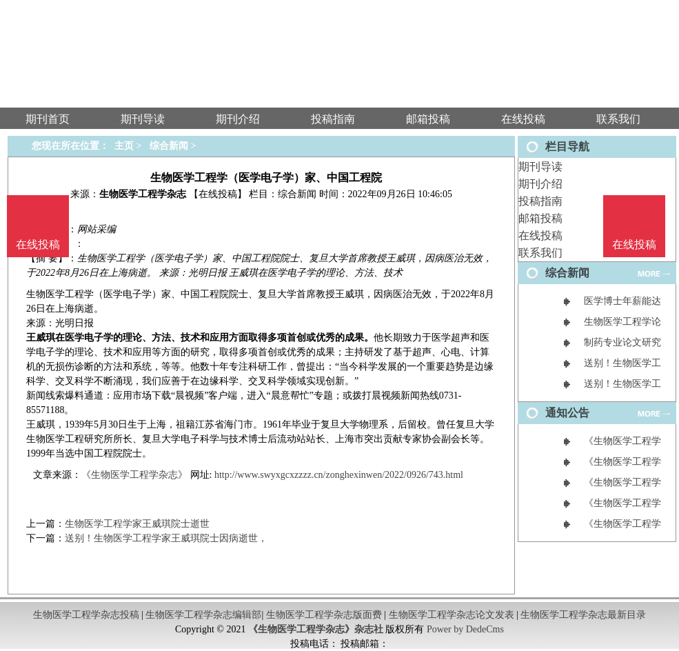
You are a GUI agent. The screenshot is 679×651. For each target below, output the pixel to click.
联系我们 (540, 253)
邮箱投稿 (540, 218)
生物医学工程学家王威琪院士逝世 (137, 524)
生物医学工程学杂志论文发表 (451, 615)
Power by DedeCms (465, 629)
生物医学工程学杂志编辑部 (203, 615)
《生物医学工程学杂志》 (134, 475)
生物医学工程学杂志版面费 (324, 615)
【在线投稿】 (218, 194)
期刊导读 (540, 166)
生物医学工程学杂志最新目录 (583, 615)
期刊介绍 (540, 184)
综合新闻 (169, 146)
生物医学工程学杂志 (142, 194)
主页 (124, 146)
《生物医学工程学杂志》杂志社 (315, 629)
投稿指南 (540, 201)
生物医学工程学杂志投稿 (86, 615)
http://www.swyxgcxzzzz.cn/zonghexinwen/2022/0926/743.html (338, 475)
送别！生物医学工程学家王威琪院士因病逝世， (166, 538)
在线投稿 (540, 235)
